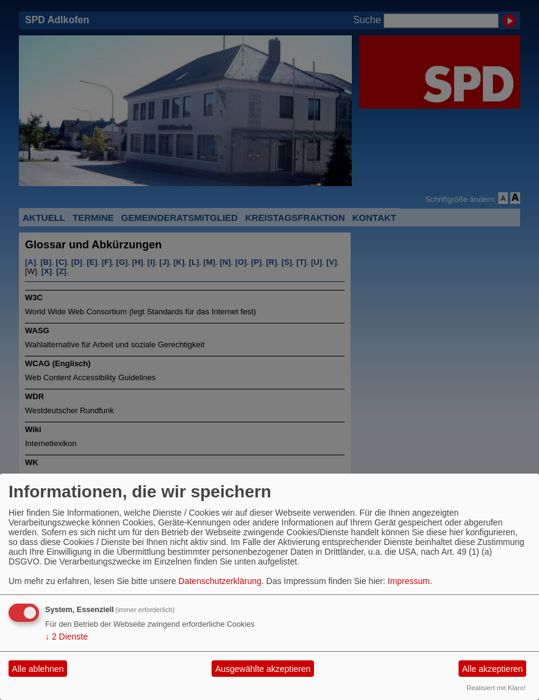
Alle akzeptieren (492, 669)
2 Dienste (66, 636)
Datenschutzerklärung (220, 581)
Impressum (409, 581)
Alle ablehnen (38, 669)
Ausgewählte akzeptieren (262, 669)
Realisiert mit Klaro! (496, 687)
